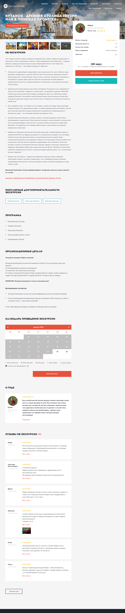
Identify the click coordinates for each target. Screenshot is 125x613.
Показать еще (14, 564)
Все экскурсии (95, 8)
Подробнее (26, 398)
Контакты (108, 8)
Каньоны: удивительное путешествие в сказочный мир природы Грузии (33, 164)
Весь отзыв (25, 433)
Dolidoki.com (9, 610)
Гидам (107, 588)
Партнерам (109, 592)
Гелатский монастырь (52, 185)
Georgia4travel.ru (11, 588)
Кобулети (118, 4)
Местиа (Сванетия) (79, 4)
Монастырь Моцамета (32, 185)
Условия (108, 597)
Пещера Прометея (14, 185)
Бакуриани (106, 4)
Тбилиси (44, 4)
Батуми (54, 4)
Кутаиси (65, 4)
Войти (119, 8)
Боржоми (94, 4)
